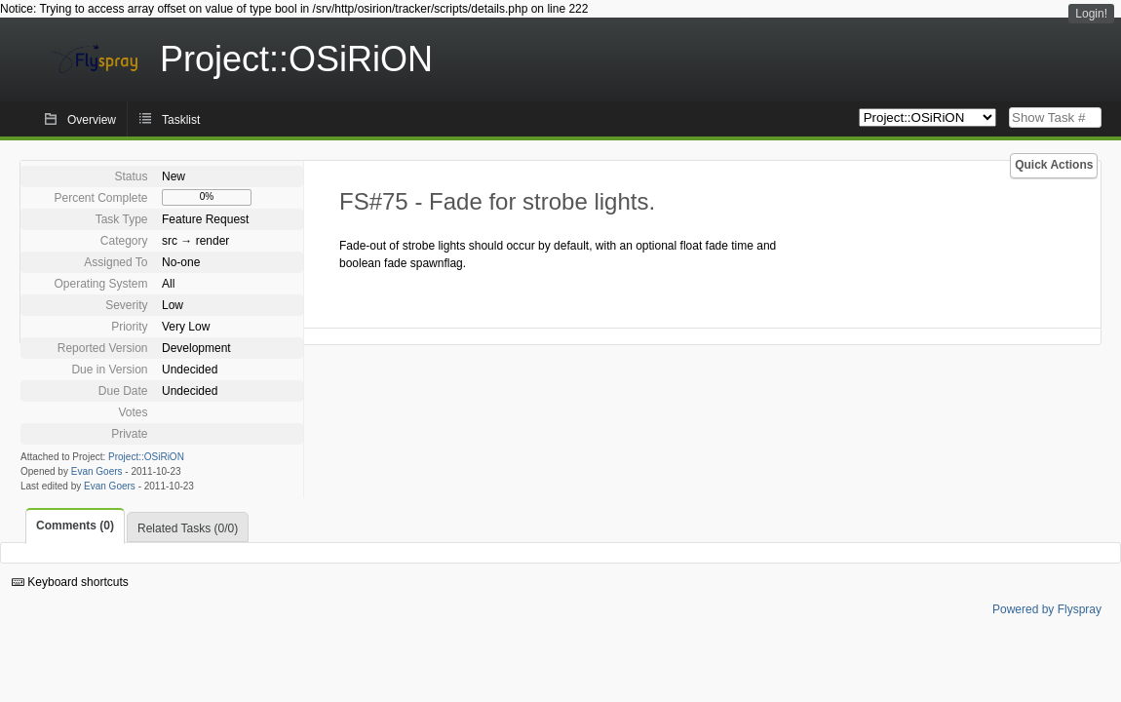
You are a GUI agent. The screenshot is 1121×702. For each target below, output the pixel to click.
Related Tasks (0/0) (187, 528)
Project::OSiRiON (146, 456)
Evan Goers (97, 471)
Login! (1091, 13)
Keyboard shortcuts (70, 582)
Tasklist (181, 120)
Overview (91, 120)
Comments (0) (75, 525)
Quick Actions (1054, 165)
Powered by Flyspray (1047, 609)
